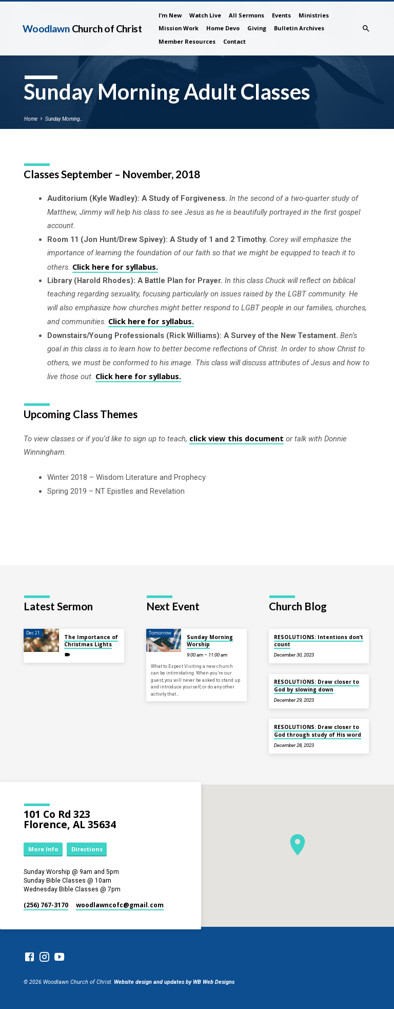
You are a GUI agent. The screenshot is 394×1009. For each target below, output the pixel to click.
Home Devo (223, 28)
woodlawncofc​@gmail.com (120, 905)
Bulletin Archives (299, 28)
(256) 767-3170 (46, 905)
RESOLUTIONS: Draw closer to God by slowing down (316, 685)
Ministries (314, 15)
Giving (256, 28)
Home (30, 119)
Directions (87, 849)
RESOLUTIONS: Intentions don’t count (318, 640)
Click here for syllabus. (115, 266)
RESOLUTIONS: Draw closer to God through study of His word (317, 730)
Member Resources (187, 41)
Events (281, 15)
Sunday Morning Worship (210, 640)
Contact (234, 41)
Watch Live (205, 15)
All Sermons (246, 15)
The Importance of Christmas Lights (91, 640)
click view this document (236, 438)
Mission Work (179, 28)
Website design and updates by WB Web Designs (174, 982)
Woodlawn (82, 28)
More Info (43, 849)
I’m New (170, 15)
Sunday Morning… (64, 119)
